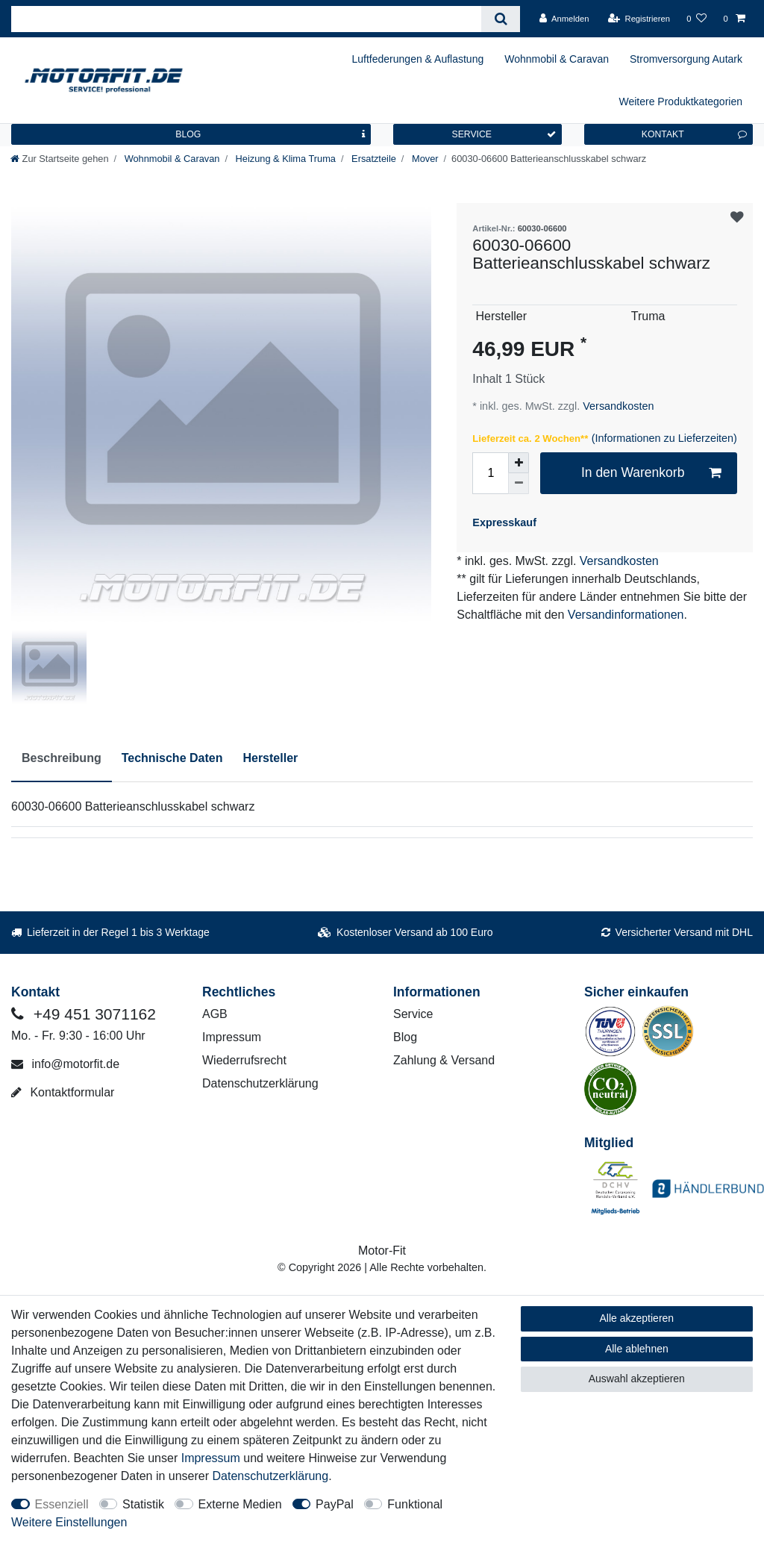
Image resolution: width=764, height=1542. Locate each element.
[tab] (61, 759)
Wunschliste (737, 218)
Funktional (414, 1504)
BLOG (270, 134)
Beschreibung (61, 758)
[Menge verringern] (518, 483)
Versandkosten (617, 406)
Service (413, 1014)
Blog (405, 1037)
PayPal (335, 1504)
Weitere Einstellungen (69, 1522)
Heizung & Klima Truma (284, 158)
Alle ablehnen (636, 1349)
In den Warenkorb (651, 472)
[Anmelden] (564, 18)
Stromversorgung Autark (686, 59)
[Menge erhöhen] (518, 462)
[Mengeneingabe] (490, 473)
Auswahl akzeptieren (637, 1379)
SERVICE (503, 134)
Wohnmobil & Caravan (556, 59)
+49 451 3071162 (83, 1014)
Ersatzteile (372, 158)
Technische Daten (172, 758)
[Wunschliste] (696, 18)
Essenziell (62, 1504)
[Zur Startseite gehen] (59, 158)
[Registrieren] (639, 18)
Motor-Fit (382, 1250)
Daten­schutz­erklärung (271, 1476)
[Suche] (500, 19)
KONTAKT (694, 134)
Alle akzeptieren (637, 1318)
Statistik (143, 1504)
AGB (215, 1014)
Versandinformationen (626, 614)
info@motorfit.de (65, 1064)
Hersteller (270, 758)
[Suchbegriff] (246, 19)
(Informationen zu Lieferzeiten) (664, 438)
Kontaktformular (62, 1092)
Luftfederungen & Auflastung (418, 59)
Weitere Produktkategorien (681, 101)
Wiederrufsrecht (244, 1060)
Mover (423, 158)
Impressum (231, 1037)
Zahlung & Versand (444, 1060)
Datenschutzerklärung (260, 1083)
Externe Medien (240, 1504)
